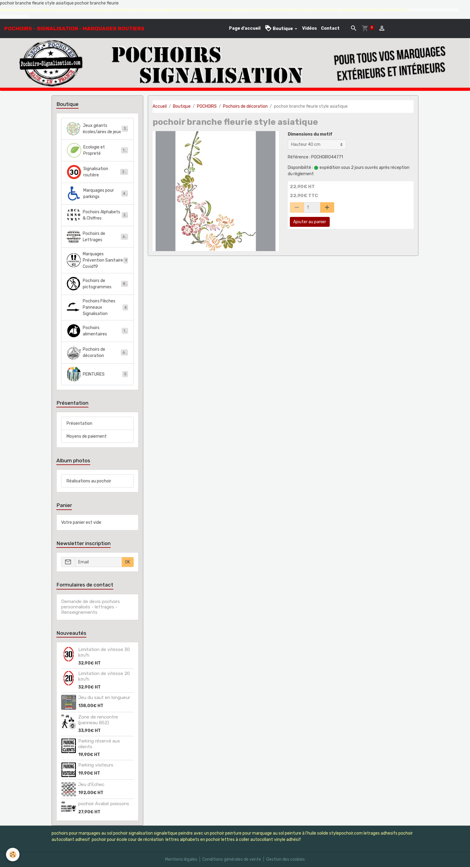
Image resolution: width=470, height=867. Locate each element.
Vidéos (309, 28)
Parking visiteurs (95, 765)
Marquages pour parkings (97, 193)
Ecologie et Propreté (97, 150)
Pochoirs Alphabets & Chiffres (97, 215)
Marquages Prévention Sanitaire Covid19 (97, 260)
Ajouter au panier (309, 221)
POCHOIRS (207, 106)
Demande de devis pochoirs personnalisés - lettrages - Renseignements (90, 607)
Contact (330, 28)
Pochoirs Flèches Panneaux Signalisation (97, 307)
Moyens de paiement (87, 436)
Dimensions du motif (310, 134)
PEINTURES (97, 374)
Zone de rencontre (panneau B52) (98, 719)
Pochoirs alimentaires (97, 330)
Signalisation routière (97, 171)
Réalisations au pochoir (89, 481)
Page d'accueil (244, 28)
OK (127, 562)
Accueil (160, 106)
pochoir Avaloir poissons (103, 803)
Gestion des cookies (285, 859)
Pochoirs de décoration (245, 106)
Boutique (279, 28)
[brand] (74, 28)
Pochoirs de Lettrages (97, 236)
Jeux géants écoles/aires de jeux (97, 128)
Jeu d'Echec (91, 784)
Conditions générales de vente (231, 859)
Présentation (79, 423)
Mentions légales (181, 859)
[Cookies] (12, 854)
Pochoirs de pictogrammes (97, 283)
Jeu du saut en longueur (104, 697)
